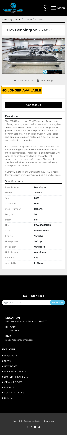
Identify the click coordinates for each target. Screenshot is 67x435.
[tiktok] (39, 427)
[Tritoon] (28, 19)
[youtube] (35, 427)
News (7, 361)
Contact (9, 398)
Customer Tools (14, 392)
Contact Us (33, 104)
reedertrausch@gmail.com (19, 340)
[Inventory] (7, 19)
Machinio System (22, 421)
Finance (9, 387)
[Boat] (18, 19)
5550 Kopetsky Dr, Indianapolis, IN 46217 (26, 321)
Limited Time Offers (16, 377)
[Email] (26, 302)
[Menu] (53, 8)
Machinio (49, 421)
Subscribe (57, 302)
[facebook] (27, 427)
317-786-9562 (12, 330)
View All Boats (13, 382)
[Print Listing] (44, 80)
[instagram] (31, 427)
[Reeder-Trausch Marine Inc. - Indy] (20, 290)
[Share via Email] (24, 80)
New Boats (10, 366)
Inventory (10, 355)
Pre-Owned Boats (15, 371)
